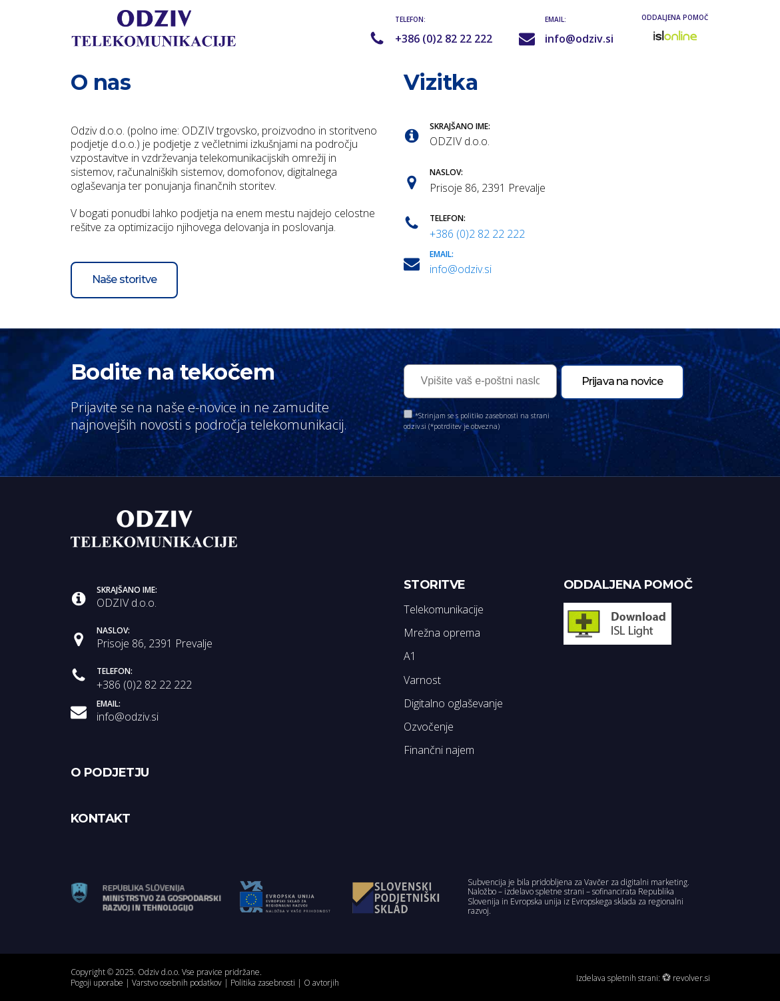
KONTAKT (101, 818)
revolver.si (691, 978)
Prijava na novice (622, 381)
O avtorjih (321, 982)
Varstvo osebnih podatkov (177, 982)
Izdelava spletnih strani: (618, 978)
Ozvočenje (429, 726)
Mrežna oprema (442, 632)
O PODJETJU (110, 772)
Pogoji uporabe (97, 982)
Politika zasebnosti (262, 982)
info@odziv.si (579, 39)
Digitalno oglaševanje (453, 703)
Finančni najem (439, 750)
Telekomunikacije (444, 609)
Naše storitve (124, 279)
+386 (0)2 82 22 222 (443, 39)
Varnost (422, 680)
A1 (410, 656)
